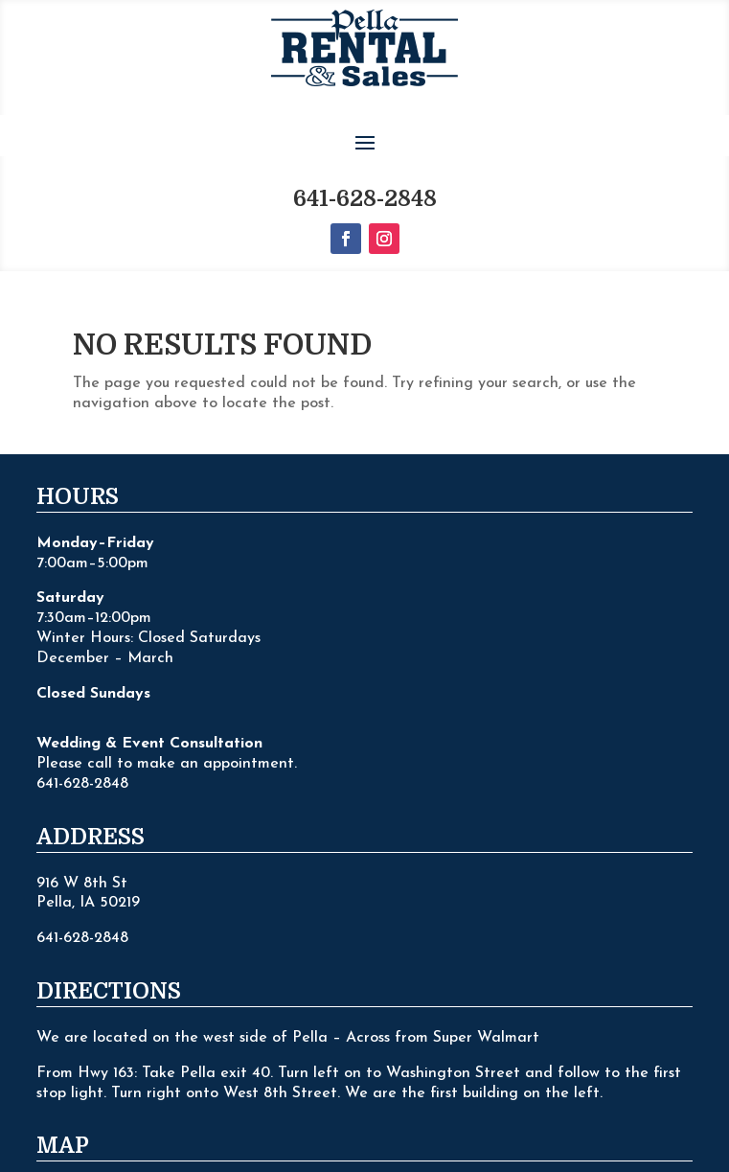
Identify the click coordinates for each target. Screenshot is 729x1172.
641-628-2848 (365, 126)
